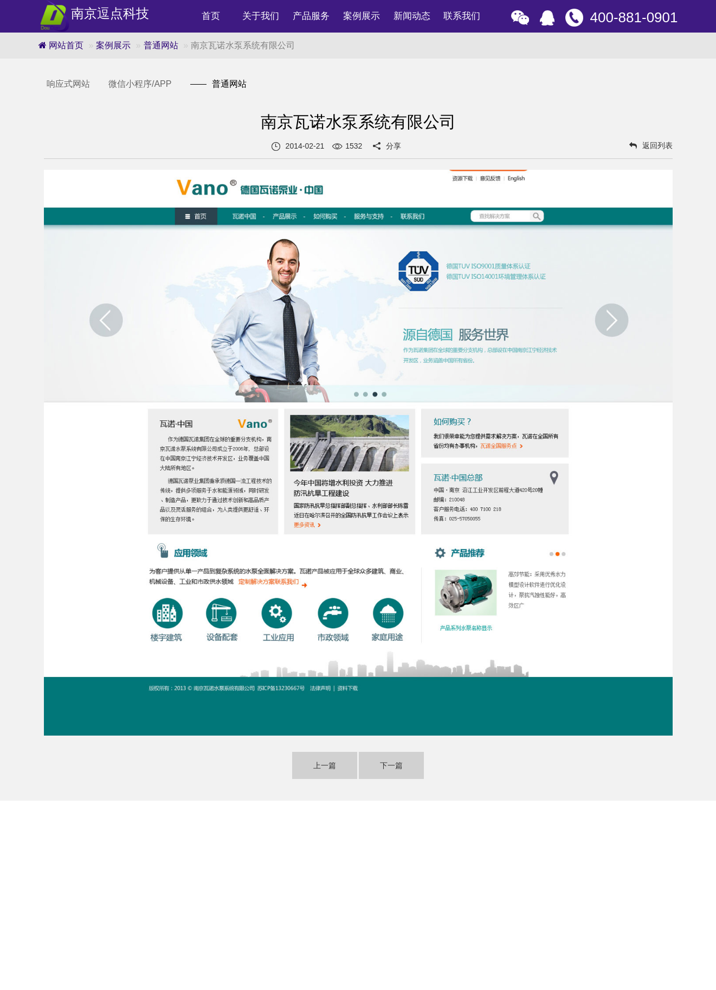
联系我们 (461, 16)
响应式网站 (68, 83)
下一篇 (391, 765)
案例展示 (361, 16)
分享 (393, 146)
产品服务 (311, 16)
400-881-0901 (634, 17)
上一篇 (324, 765)
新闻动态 (412, 16)
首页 (211, 16)
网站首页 (60, 45)
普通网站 (161, 45)
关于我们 (260, 16)
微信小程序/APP (139, 83)
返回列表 (651, 145)
